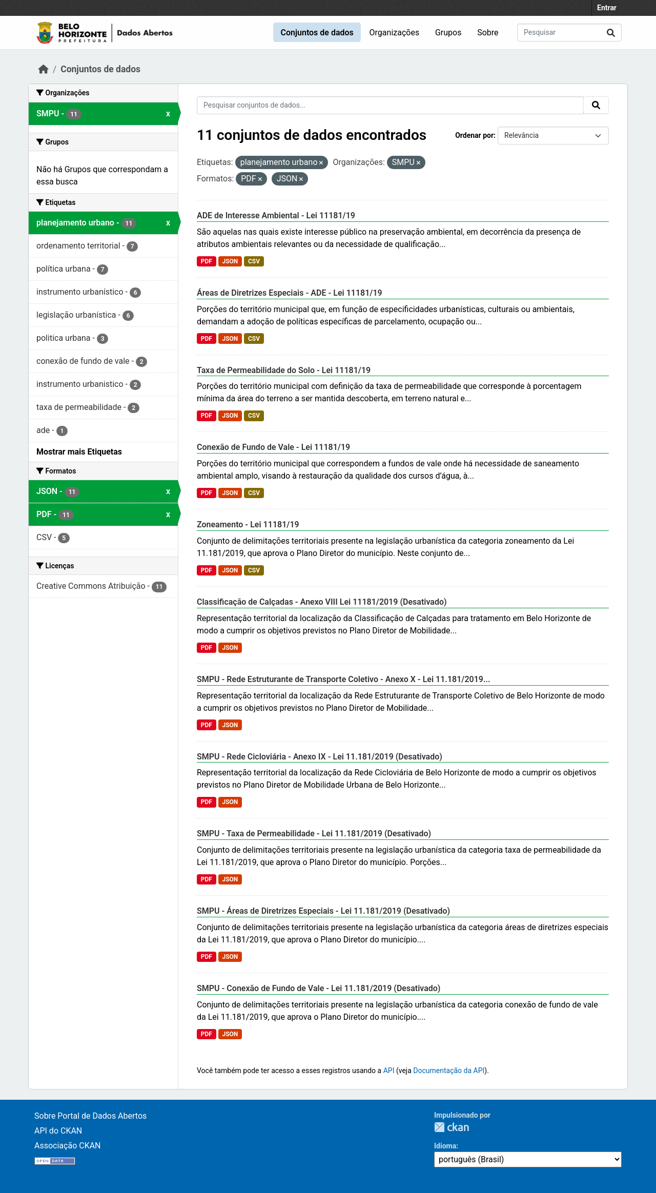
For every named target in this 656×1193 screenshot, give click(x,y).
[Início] (43, 69)
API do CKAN (58, 1131)
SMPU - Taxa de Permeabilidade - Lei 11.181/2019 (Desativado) (314, 833)
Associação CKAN (67, 1145)
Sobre (487, 32)
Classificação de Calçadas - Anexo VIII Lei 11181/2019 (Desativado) (322, 602)
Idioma (445, 1146)
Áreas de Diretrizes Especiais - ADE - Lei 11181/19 (289, 293)
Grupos (448, 32)
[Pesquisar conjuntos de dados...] (569, 33)
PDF (206, 261)
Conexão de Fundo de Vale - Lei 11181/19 (273, 447)
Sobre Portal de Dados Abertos (90, 1116)
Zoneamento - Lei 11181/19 (248, 524)
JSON (230, 261)
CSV (254, 261)
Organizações (395, 32)
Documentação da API (448, 1070)
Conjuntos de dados (316, 32)
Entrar (607, 8)
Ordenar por (474, 135)
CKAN (451, 1127)
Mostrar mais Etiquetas (79, 452)
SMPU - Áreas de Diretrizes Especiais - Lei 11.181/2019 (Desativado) (323, 911)
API (389, 1070)
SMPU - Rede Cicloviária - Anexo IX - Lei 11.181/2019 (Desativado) (319, 757)
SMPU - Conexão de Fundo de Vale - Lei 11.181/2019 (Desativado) (318, 988)
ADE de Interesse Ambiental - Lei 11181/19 (276, 215)
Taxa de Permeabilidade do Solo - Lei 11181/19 (284, 370)
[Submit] (611, 33)
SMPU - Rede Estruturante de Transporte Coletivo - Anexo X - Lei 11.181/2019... (343, 679)
